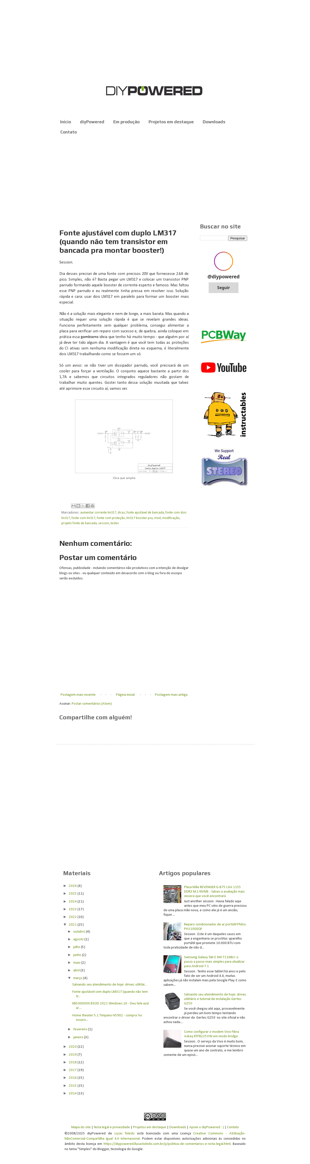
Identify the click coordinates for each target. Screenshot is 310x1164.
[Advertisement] (155, 179)
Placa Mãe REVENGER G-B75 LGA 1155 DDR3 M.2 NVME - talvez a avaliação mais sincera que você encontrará (214, 891)
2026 (73, 886)
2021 (73, 925)
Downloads (214, 121)
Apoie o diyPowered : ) (206, 1127)
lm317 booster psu (139, 518)
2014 (73, 1093)
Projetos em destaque (171, 121)
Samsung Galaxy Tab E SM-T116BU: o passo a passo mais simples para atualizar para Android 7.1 (214, 961)
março (78, 978)
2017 (73, 1070)
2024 (73, 902)
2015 (73, 1086)
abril (76, 970)
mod (157, 518)
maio (77, 963)
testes (115, 523)
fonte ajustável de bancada (145, 512)
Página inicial (125, 695)
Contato (68, 131)
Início (65, 121)
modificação (171, 518)
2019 (73, 1055)
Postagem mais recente (78, 695)
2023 (73, 909)
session (103, 523)
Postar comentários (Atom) (92, 704)
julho (77, 947)
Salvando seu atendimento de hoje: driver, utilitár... (109, 985)
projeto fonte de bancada (79, 523)
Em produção (126, 121)
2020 (73, 1047)
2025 (73, 894)
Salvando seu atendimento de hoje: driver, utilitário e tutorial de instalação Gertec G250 (215, 999)
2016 (73, 1078)
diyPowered (92, 121)
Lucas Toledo (125, 1133)
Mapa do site (81, 1127)
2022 (73, 917)
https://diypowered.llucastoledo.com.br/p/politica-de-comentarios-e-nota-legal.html (167, 1144)
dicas (121, 512)
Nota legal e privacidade (112, 1127)
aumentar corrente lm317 (98, 512)
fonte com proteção (111, 518)
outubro (79, 932)
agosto (78, 939)
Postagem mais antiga (171, 695)
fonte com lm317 (83, 518)
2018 (73, 1062)
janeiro (78, 1037)
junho (77, 955)
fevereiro (80, 1029)
